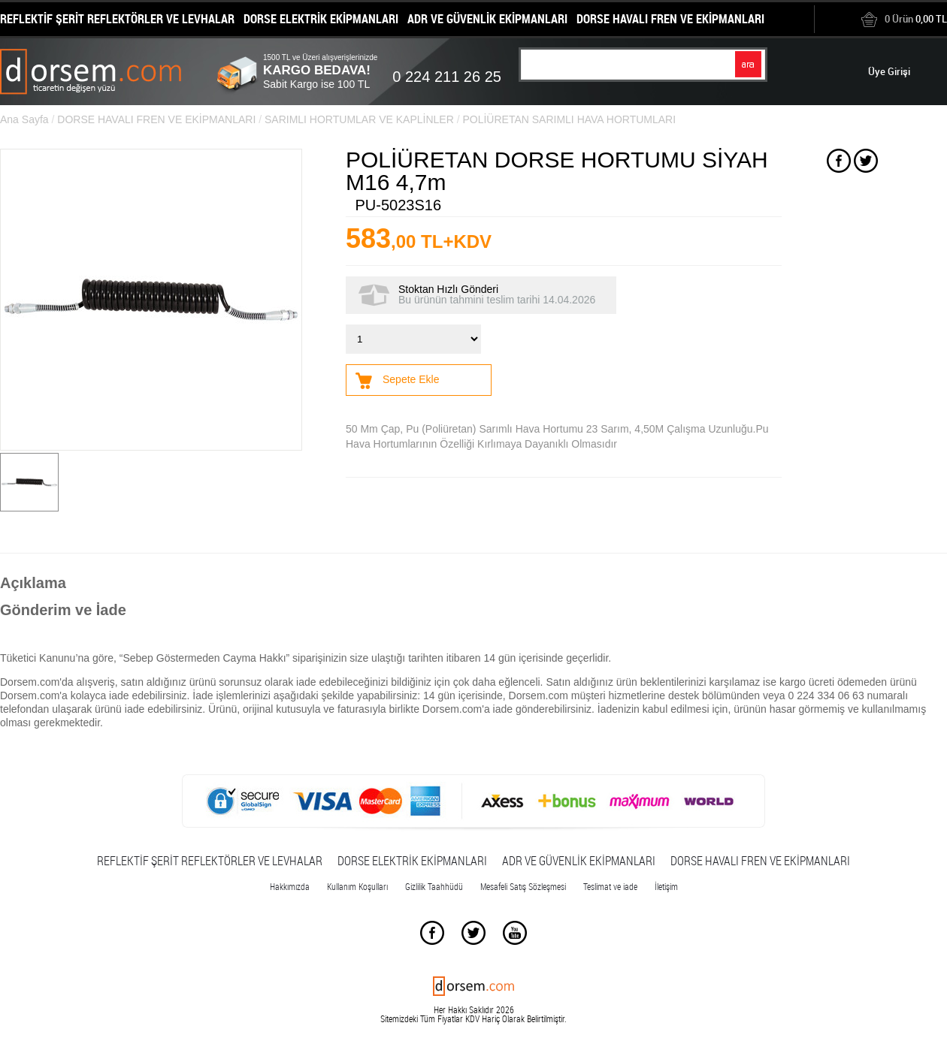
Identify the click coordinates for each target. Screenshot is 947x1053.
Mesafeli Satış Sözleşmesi (523, 886)
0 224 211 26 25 (446, 76)
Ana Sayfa (24, 119)
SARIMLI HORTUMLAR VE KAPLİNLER (359, 119)
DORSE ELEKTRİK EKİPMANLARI (412, 860)
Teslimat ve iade (610, 886)
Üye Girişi (889, 71)
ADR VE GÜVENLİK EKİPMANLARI (578, 860)
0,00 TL (904, 19)
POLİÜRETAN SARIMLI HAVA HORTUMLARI (569, 119)
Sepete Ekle (411, 379)
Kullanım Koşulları (357, 886)
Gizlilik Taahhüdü (434, 886)
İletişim (666, 886)
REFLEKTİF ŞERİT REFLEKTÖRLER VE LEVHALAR (209, 860)
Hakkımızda (290, 886)
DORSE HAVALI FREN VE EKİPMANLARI (156, 119)
